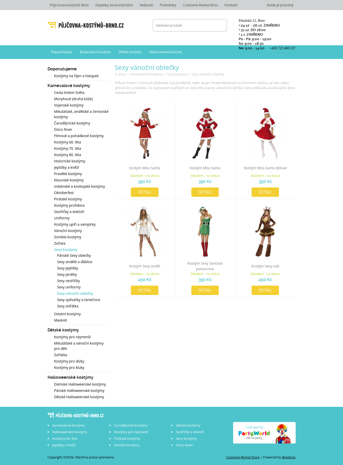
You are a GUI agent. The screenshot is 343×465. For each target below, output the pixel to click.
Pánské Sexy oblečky (74, 255)
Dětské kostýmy (130, 52)
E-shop (120, 74)
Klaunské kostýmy (69, 180)
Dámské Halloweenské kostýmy (80, 384)
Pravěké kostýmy (68, 173)
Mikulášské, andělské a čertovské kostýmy (81, 114)
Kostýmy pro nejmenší (72, 336)
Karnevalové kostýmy (95, 52)
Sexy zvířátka (67, 306)
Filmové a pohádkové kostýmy (79, 135)
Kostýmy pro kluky (69, 367)
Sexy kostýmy (65, 249)
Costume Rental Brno (200, 5)
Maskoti (60, 320)
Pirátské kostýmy (68, 199)
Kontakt (231, 5)
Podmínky (168, 5)
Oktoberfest (64, 192)
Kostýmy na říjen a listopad (76, 75)
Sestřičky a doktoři (69, 211)
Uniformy (62, 218)
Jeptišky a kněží (66, 167)
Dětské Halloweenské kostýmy (79, 396)
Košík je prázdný (280, 5)
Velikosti (146, 5)
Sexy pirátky (67, 274)
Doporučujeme (61, 52)
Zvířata (60, 243)
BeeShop (289, 457)
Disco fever (63, 129)
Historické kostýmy (69, 161)
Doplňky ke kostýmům (114, 5)
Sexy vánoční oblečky (75, 293)
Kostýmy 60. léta (67, 142)
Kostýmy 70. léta (67, 148)
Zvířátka (60, 354)
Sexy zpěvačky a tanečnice (78, 299)
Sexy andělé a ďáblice (74, 261)
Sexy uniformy (69, 287)
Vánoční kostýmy (68, 230)
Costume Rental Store (242, 457)
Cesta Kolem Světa (69, 92)
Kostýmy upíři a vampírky (75, 224)
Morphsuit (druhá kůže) (73, 98)
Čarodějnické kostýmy (72, 123)
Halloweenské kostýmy (166, 52)
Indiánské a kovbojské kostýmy (79, 186)
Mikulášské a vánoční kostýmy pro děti (79, 346)
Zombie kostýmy (67, 237)
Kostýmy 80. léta (67, 154)
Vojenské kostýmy (69, 105)
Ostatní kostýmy (67, 313)
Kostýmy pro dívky (69, 361)
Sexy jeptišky (67, 268)
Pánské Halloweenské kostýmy (79, 390)
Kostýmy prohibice (69, 205)
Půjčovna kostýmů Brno (69, 5)
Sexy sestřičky (68, 280)
